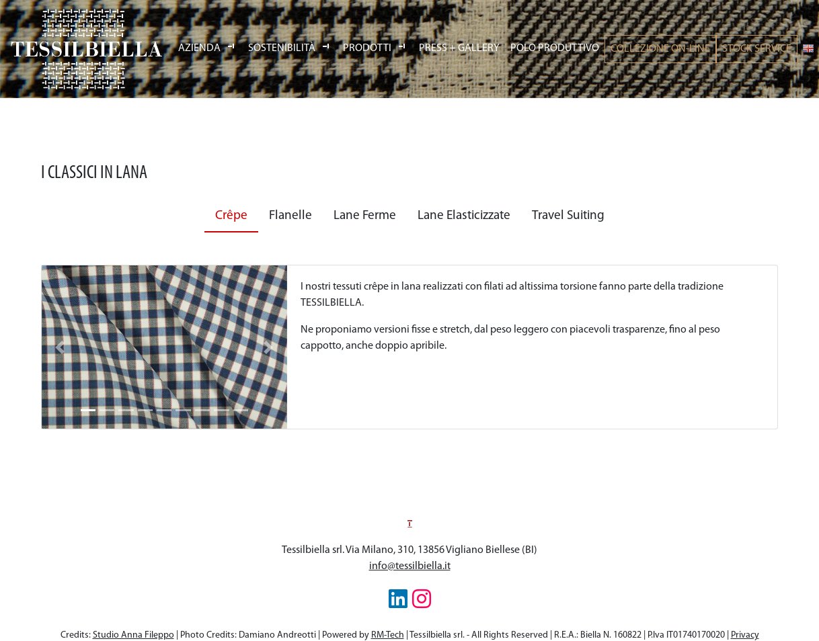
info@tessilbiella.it (410, 566)
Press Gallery (459, 48)
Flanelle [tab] (290, 216)
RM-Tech (387, 635)
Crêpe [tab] (231, 216)
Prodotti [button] (368, 48)
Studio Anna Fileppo (133, 635)
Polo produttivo (554, 48)
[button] (60, 347)
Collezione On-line (660, 49)
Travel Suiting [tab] (568, 216)
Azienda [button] (200, 48)
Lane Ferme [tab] (365, 216)
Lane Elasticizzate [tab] (464, 216)
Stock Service (756, 49)
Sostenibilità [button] (282, 48)
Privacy (745, 635)
